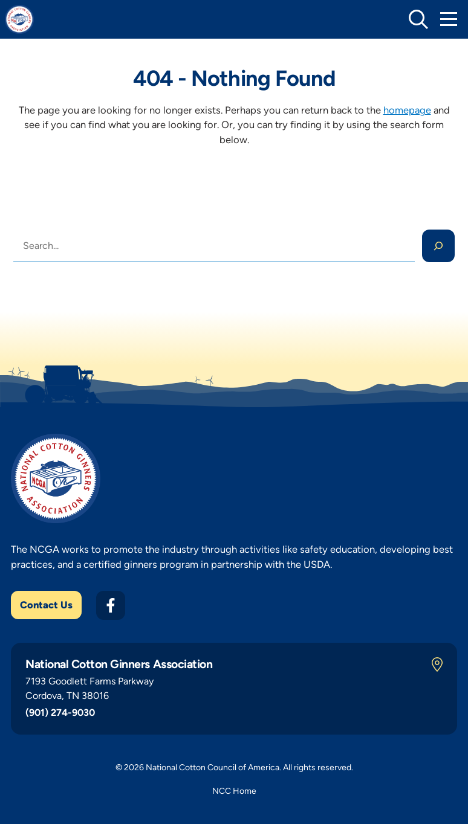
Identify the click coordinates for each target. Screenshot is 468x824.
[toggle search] (418, 19)
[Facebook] (110, 605)
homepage (407, 110)
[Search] (438, 246)
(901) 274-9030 (60, 712)
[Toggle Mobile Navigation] (448, 19)
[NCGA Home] (19, 19)
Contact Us (46, 605)
